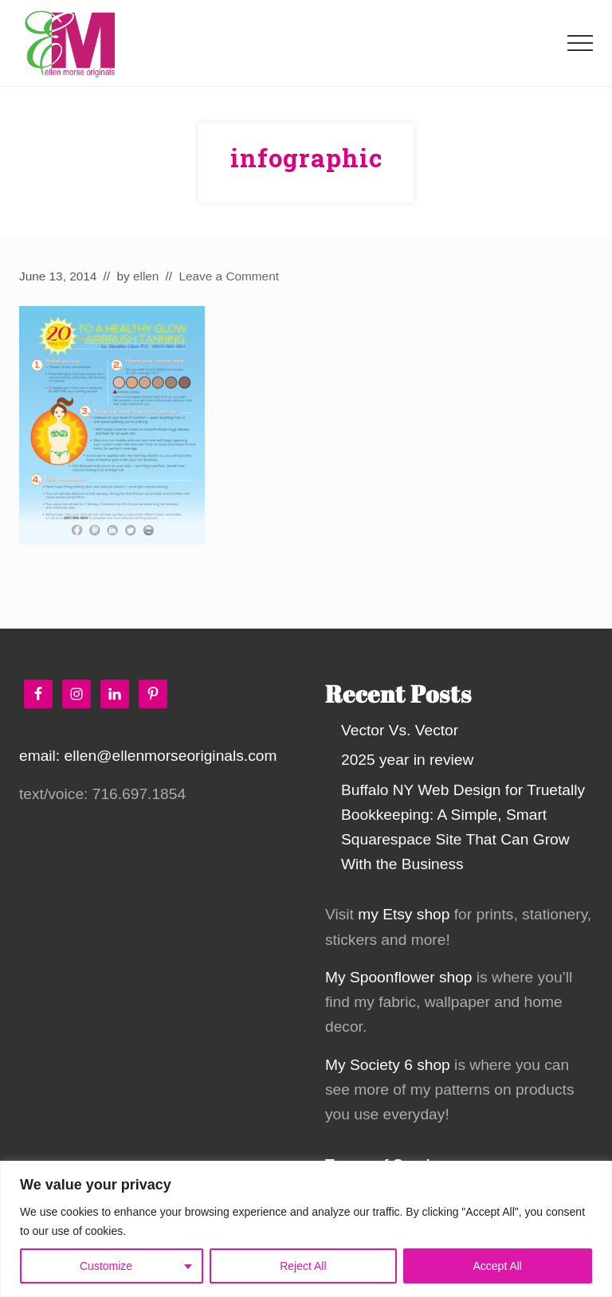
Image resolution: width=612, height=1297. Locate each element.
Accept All (497, 1266)
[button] (580, 43)
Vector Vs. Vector (399, 730)
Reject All (303, 1266)
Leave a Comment (228, 276)
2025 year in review (407, 759)
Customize (106, 1266)
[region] (306, 1229)
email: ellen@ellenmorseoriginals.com (148, 755)
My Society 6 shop (387, 1064)
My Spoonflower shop (399, 977)
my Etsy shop (403, 914)
